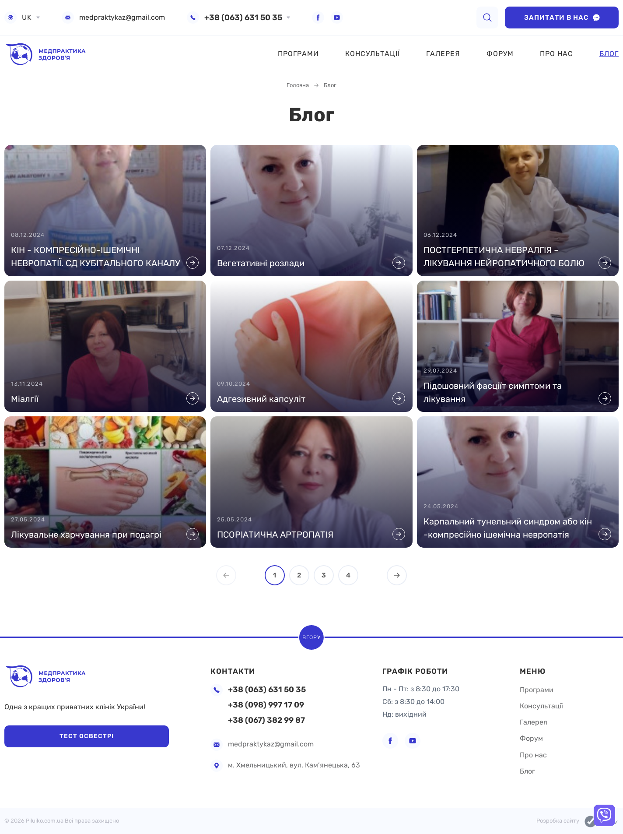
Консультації (372, 53)
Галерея (443, 53)
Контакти (233, 665)
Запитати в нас (562, 17)
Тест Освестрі (61, 736)
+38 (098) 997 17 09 (266, 705)
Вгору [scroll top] (311, 634)
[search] (487, 17)
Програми (298, 53)
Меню (533, 665)
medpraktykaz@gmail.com (122, 17)
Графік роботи (417, 665)
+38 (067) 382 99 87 (266, 720)
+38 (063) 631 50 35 (243, 17)
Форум (500, 53)
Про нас (556, 53)
